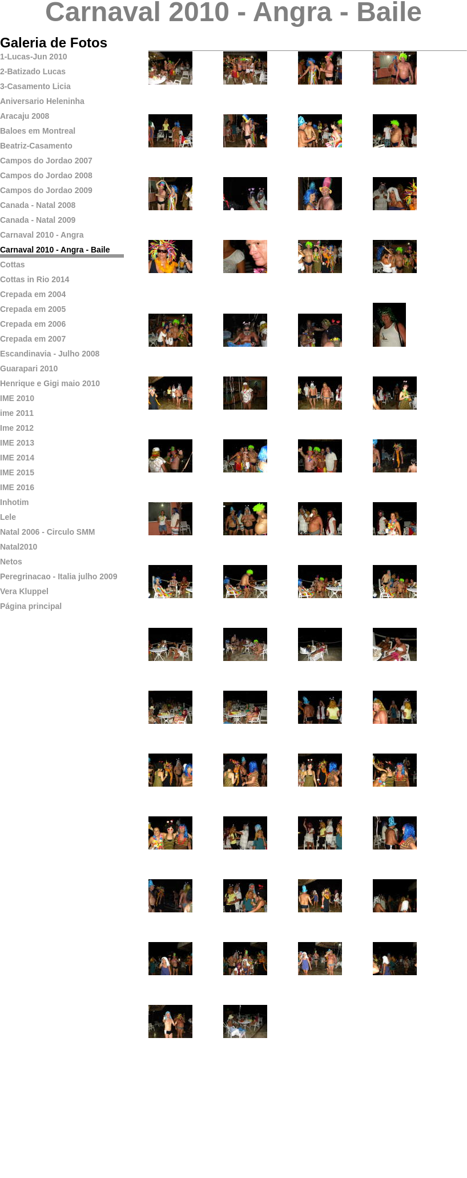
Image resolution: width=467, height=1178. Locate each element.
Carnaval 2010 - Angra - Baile (55, 249)
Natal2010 (18, 546)
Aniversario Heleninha (42, 101)
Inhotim (14, 502)
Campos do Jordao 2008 (46, 175)
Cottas (12, 264)
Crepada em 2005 (33, 309)
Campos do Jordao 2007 (46, 160)
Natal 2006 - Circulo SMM (47, 531)
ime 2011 (17, 413)
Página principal (31, 606)
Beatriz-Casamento (36, 145)
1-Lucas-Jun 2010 (33, 56)
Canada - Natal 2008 (37, 205)
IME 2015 (17, 472)
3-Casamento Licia (35, 86)
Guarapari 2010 (29, 368)
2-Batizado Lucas (33, 71)
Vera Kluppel (24, 591)
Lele (8, 517)
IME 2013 (17, 442)
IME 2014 (17, 457)
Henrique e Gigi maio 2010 (50, 383)
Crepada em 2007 (33, 338)
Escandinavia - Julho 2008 (49, 353)
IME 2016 (17, 487)
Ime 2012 (17, 427)
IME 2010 (17, 398)
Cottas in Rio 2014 (34, 279)
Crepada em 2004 (33, 294)
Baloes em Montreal (37, 130)
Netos (11, 561)
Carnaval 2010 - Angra (42, 234)
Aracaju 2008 (24, 116)
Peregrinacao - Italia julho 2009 (58, 576)
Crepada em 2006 (33, 323)
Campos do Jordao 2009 (46, 190)
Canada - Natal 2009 (37, 220)
